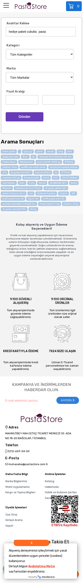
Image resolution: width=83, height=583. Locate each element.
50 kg (33, 209)
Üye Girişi (11, 514)
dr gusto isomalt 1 (21, 172)
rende (50, 151)
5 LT (55, 177)
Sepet (74, 6)
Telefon (11, 445)
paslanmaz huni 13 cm (28, 188)
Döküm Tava (10, 167)
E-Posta (12, 458)
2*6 (4, 172)
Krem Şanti (9, 151)
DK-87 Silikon (69, 177)
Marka (11, 68)
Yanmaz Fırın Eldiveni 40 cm (55, 156)
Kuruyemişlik (31, 177)
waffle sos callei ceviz (33, 167)
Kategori (12, 45)
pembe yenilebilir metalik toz (19, 204)
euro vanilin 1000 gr (48, 162)
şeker (39, 151)
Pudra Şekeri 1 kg (49, 204)
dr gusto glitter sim (55, 188)
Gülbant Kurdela (46, 193)
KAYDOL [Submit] (67, 400)
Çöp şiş (28, 151)
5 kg (60, 151)
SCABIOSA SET (58, 183)
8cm (25, 156)
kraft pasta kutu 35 (13, 198)
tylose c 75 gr (71, 204)
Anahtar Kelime (17, 23)
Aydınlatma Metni (41, 566)
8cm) (74, 183)
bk (33, 156)
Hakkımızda (52, 486)
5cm (69, 151)
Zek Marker (9, 183)
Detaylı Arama (14, 520)
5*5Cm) (69, 162)
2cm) (46, 177)
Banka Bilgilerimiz (16, 481)
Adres (11, 427)
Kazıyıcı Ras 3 (43, 172)
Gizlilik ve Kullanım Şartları (61, 492)
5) (56, 172)
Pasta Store (9, 162)
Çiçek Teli (33, 198)
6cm (22, 183)
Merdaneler (26, 162)
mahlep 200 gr (11, 177)
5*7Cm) (65, 172)
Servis (42, 183)
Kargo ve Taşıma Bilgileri (20, 492)
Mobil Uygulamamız (17, 486)
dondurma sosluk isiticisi (63, 167)
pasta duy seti (10, 156)
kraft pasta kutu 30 (53, 198)
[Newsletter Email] (28, 400)
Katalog (49, 481)
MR (73, 193)
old (31, 193)
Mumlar (7, 188)
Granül (63, 193)
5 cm (31, 183)
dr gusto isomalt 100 (14, 209)
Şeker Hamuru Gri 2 (14, 193)
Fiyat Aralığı (15, 91)
